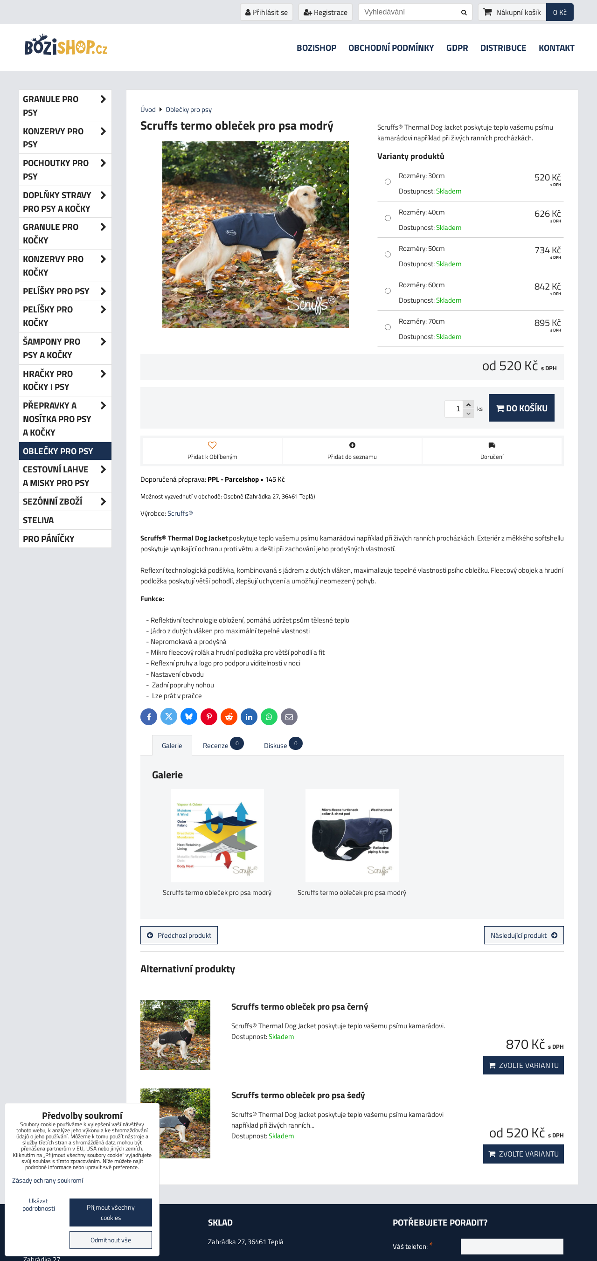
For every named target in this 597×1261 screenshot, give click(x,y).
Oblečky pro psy (58, 450)
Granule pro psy (67, 106)
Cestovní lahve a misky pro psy (67, 476)
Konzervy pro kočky (67, 266)
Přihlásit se (266, 12)
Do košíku (522, 408)
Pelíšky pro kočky (67, 316)
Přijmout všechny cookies (111, 1212)
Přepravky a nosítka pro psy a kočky (67, 418)
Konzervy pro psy (67, 138)
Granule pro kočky (67, 233)
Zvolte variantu (523, 1065)
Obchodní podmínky (391, 47)
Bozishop (316, 47)
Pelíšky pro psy (67, 291)
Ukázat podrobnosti (38, 1205)
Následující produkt (524, 935)
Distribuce (503, 47)
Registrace (325, 12)
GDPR (457, 47)
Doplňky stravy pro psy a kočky (67, 202)
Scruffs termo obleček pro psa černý (299, 1006)
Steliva (38, 520)
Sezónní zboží (67, 501)
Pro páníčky (49, 538)
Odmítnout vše (110, 1240)
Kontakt (557, 47)
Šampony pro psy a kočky (67, 348)
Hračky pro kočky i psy (67, 380)
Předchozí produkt (179, 935)
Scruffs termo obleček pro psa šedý (298, 1095)
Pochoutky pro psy (67, 170)
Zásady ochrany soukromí (47, 1180)
